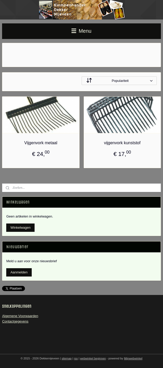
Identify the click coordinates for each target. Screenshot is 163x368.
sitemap (67, 358)
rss (76, 358)
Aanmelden (19, 272)
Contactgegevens (15, 321)
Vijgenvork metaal (40, 143)
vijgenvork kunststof (122, 143)
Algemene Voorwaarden (20, 316)
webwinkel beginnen (93, 358)
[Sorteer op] (119, 81)
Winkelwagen (20, 227)
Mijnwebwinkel (133, 358)
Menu (81, 31)
